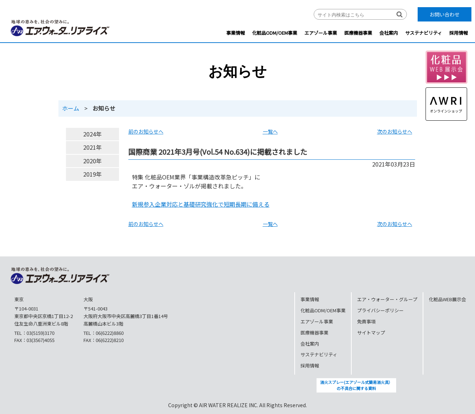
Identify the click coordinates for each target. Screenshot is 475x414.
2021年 (92, 147)
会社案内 (388, 32)
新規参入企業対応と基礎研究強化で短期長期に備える (201, 204)
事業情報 (235, 32)
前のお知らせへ (145, 131)
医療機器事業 (358, 32)
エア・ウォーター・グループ (387, 299)
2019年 (92, 174)
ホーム (70, 108)
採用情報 (458, 32)
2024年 (92, 134)
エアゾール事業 (320, 32)
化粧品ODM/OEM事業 (274, 32)
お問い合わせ (444, 14)
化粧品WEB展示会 (447, 299)
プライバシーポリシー (380, 310)
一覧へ (270, 131)
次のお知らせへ (394, 131)
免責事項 (366, 321)
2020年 (92, 161)
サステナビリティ (423, 32)
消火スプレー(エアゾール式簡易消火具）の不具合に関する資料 (356, 385)
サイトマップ (371, 332)
